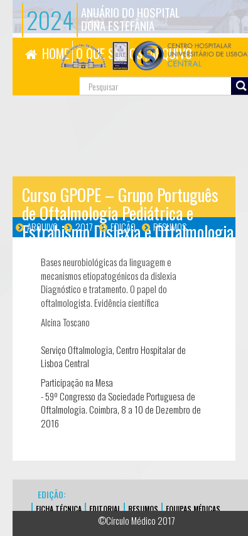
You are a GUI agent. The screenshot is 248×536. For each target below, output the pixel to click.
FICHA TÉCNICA (59, 508)
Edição (123, 226)
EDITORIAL (105, 508)
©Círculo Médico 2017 (136, 520)
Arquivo (42, 226)
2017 (84, 226)
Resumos (169, 226)
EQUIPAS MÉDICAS (193, 508)
